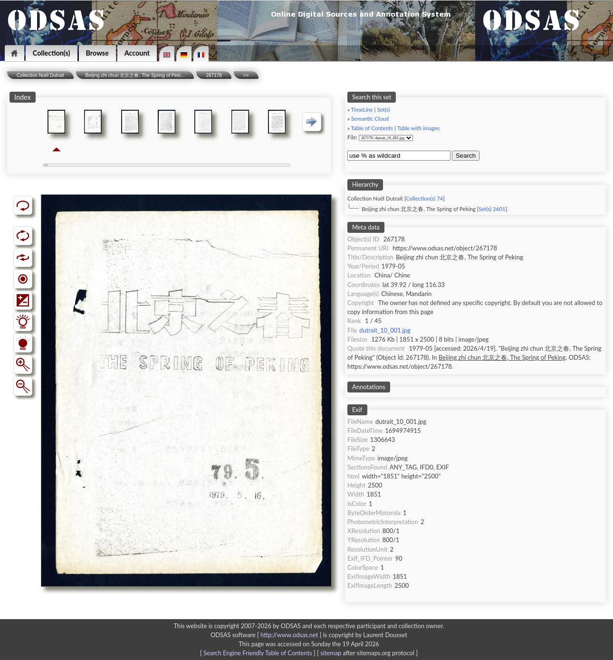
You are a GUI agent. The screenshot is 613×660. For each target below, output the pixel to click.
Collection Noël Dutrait (40, 75)
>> (246, 75)
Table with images (418, 128)
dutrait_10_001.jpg (385, 330)
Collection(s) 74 (424, 198)
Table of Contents (372, 128)
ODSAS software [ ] (267, 635)
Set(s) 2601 (492, 209)
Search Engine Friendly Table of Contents (257, 653)
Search (466, 155)
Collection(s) (51, 53)
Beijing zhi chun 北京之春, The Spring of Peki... (135, 75)
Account (137, 53)
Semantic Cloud (370, 118)
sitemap (330, 653)
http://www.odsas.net (289, 635)
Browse (97, 53)
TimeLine (362, 109)
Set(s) (383, 109)
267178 (213, 75)
